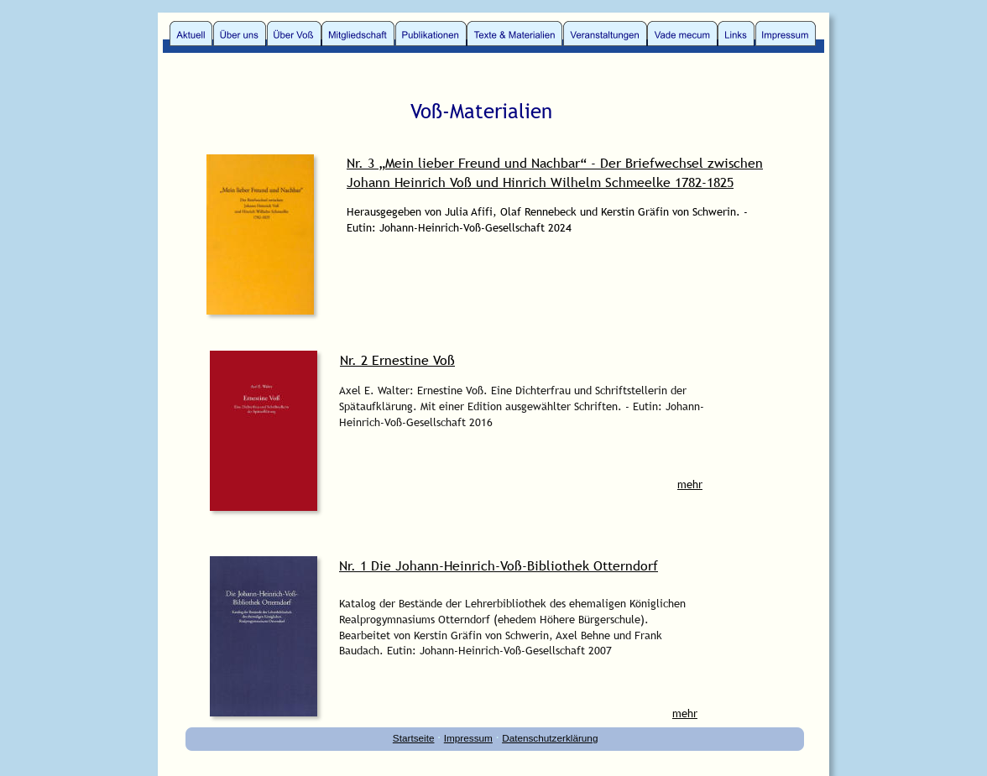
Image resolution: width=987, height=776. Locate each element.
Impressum (468, 737)
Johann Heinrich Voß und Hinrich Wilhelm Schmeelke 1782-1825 (540, 182)
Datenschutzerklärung (550, 737)
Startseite (414, 737)
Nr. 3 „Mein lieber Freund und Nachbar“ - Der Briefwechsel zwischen (555, 163)
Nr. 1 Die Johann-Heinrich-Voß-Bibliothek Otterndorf (498, 565)
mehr (689, 484)
